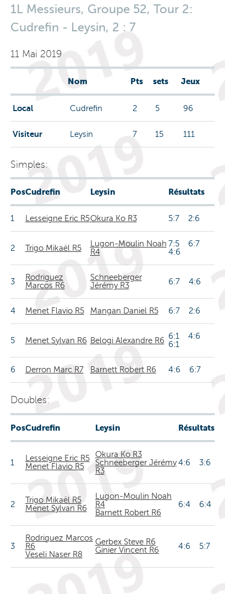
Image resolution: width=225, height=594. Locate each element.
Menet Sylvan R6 (56, 340)
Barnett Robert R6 (123, 369)
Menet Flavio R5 (54, 310)
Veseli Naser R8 (54, 554)
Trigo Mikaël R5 (53, 248)
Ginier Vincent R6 (127, 550)
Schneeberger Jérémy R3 (116, 281)
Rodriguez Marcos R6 (45, 281)
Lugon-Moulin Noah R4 (128, 247)
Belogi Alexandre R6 (127, 340)
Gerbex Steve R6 (125, 541)
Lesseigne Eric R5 (57, 218)
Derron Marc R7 (54, 369)
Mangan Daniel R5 (124, 310)
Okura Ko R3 (113, 218)
